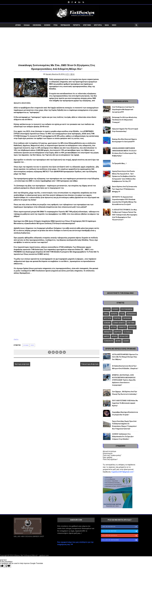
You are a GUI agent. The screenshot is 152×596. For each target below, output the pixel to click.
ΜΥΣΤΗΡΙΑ (98, 25)
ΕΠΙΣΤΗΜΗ (87, 25)
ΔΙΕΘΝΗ (118, 341)
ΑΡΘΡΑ (114, 336)
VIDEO (114, 25)
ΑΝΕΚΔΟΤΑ (108, 332)
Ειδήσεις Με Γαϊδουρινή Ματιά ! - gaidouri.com (31, 555)
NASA (107, 25)
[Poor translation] (7, 566)
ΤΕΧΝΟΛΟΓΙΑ (108, 341)
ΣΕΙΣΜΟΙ (126, 341)
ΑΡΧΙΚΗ (18, 25)
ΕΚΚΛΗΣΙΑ (132, 327)
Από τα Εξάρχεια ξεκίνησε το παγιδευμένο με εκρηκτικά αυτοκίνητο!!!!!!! (123, 109)
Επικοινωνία (107, 453)
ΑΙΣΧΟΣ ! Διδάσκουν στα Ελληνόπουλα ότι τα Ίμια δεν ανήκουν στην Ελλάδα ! (123, 436)
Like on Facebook (120, 526)
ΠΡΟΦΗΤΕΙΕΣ (123, 336)
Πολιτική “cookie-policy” (112, 455)
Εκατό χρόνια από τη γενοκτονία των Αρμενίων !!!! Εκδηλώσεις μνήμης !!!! (124, 188)
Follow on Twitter (120, 531)
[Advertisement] (76, 45)
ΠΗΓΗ (16, 339)
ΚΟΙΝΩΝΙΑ (107, 323)
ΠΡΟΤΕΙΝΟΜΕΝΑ (126, 309)
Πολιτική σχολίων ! (110, 459)
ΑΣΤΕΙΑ (113, 327)
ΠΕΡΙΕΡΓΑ (76, 25)
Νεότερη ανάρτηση (22, 364)
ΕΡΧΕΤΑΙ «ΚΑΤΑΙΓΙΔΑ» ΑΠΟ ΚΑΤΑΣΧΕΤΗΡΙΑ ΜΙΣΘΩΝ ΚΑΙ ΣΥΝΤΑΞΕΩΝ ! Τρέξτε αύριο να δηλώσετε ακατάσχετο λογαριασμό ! (124, 380)
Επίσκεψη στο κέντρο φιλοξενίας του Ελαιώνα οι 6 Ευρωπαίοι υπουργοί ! (124, 119)
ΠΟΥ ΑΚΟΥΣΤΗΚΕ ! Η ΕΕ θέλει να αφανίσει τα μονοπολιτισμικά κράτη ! (125, 402)
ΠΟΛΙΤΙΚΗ (117, 318)
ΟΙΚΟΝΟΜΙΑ (37, 25)
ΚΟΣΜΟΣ (47, 25)
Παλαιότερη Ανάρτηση (87, 364)
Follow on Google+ (120, 535)
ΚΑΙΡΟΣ (106, 336)
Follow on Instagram (120, 540)
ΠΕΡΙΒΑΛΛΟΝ (65, 25)
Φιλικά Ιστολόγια (109, 451)
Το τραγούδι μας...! (119, 163)
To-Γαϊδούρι (128, 332)
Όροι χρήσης (107, 457)
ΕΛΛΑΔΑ (27, 25)
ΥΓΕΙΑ (55, 25)
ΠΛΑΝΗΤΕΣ (122, 327)
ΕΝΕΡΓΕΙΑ (117, 332)
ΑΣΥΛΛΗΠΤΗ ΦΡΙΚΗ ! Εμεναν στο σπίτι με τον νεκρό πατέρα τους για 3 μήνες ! (125, 356)
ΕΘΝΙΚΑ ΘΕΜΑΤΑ (119, 323)
